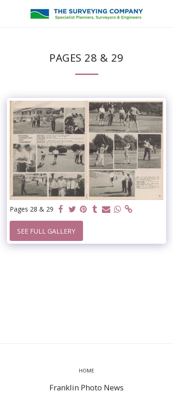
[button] (10, 13)
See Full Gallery (46, 231)
